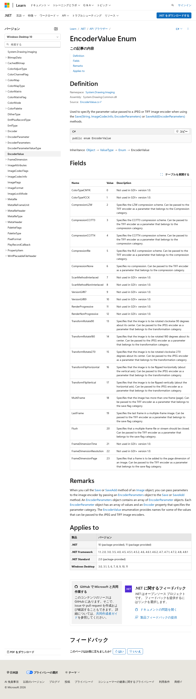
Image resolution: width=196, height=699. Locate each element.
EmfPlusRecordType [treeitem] (19, 120)
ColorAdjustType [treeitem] (17, 69)
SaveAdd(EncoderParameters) (165, 116)
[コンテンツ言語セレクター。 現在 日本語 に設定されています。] (12, 672)
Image (140, 490)
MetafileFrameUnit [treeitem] (18, 205)
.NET (83, 28)
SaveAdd (111, 490)
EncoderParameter (161, 500)
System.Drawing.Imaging (100, 92)
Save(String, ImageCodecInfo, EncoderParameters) (108, 116)
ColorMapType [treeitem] (16, 86)
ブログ (53, 681)
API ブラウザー (99, 28)
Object (90, 150)
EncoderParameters (131, 495)
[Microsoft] (7, 5)
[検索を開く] (172, 5)
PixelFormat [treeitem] (14, 239)
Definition (78, 56)
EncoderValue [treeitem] (16, 154)
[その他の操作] (188, 29)
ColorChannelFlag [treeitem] (18, 74)
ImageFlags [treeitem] (14, 182)
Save (98, 490)
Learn (73, 28)
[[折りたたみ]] (56, 28)
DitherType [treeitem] (14, 114)
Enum (122, 150)
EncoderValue (112, 509)
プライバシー (83, 681)
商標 (177, 681)
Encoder (149, 504)
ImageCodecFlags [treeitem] (18, 171)
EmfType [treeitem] (12, 125)
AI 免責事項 (12, 681)
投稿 (67, 681)
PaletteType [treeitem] (14, 233)
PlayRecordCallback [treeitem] (19, 244)
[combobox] (33, 37)
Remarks (78, 65)
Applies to (79, 71)
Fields (76, 60)
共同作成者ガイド (96, 615)
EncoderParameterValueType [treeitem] (24, 148)
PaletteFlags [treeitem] (15, 227)
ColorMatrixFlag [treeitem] (17, 97)
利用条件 (164, 681)
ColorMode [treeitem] (14, 102)
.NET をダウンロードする (174, 15)
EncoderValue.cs (89, 102)
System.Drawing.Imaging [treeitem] (22, 51)
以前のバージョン (34, 681)
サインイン (184, 5)
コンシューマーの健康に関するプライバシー (125, 681)
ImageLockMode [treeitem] (17, 193)
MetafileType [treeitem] (15, 216)
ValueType (107, 150)
